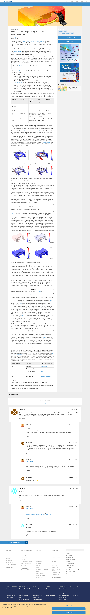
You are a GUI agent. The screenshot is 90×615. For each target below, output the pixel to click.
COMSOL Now (9, 567)
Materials (38, 565)
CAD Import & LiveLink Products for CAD (56, 552)
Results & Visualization (40, 575)
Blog (71, 4)
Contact (71, 1)
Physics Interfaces (40, 573)
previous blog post (18, 51)
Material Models (55, 567)
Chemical (8, 550)
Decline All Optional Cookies (68, 609)
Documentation (62, 597)
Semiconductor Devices (25, 563)
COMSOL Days (49, 590)
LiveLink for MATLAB (56, 557)
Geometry (38, 558)
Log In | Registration (45, 403)
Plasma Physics (24, 557)
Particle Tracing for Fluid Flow (27, 579)
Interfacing (55, 550)
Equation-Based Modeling (41, 556)
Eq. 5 (44, 337)
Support (66, 1)
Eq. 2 (51, 300)
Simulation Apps (39, 577)
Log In (82, 1)
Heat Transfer (23, 573)
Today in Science (56, 577)
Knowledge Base (63, 593)
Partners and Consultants (64, 595)
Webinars (48, 588)
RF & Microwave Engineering (27, 561)
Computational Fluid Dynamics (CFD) (25, 570)
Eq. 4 (27, 296)
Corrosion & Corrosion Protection (10, 557)
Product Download (63, 599)
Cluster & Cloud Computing (41, 554)
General (38, 550)
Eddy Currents (43, 371)
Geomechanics (55, 565)
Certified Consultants (70, 565)
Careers (74, 590)
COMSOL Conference (50, 595)
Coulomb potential (46, 142)
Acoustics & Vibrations (56, 563)
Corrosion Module (69, 575)
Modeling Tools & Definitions (42, 569)
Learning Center (81, 4)
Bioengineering (69, 561)
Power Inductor (44, 374)
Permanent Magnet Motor (46, 376)
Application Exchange (37, 595)
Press (74, 593)
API (37, 551)
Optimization (39, 571)
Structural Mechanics (56, 574)
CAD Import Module (70, 563)
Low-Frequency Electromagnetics (66, 33)
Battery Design (9, 551)
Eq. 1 (13, 213)
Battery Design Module (70, 559)
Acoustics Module (69, 557)
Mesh (37, 567)
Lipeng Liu (15, 37)
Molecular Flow (24, 577)
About (74, 588)
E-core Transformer (44, 368)
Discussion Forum (36, 593)
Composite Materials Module (71, 571)
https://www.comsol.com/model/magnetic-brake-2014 (38, 514)
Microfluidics (23, 575)
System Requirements (10, 595)
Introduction (38, 563)
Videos (57, 4)
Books (20, 597)
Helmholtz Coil (43, 366)
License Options (9, 593)
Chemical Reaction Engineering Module (73, 569)
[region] (45, 608)
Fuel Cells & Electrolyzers (11, 564)
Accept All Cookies (69, 612)
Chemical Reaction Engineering (9, 554)
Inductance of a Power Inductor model (31, 130)
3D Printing (68, 553)
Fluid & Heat (24, 568)
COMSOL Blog (14, 29)
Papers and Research (23, 595)
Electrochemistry (9, 560)
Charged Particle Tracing (26, 551)
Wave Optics (23, 565)
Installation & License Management (40, 560)
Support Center (62, 588)
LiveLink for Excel (55, 555)
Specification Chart (10, 590)
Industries (49, 4)
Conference (68, 573)
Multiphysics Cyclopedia (38, 599)
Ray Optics (23, 559)
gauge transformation (18, 82)
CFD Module (68, 567)
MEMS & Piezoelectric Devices (56, 570)
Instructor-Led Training (38, 590)
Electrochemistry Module (71, 578)
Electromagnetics (62, 31)
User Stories (22, 593)
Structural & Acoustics (55, 560)
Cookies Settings (69, 605)
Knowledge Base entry (23, 65)
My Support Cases (63, 590)
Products (39, 4)
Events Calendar (49, 593)
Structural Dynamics (56, 572)
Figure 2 (24, 315)
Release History (9, 597)
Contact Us (75, 595)
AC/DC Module (17, 70)
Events (65, 4)
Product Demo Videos (24, 590)
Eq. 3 (40, 291)
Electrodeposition (9, 562)
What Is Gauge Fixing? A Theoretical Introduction (34, 41)
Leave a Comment (69, 41)
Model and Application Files (25, 588)
